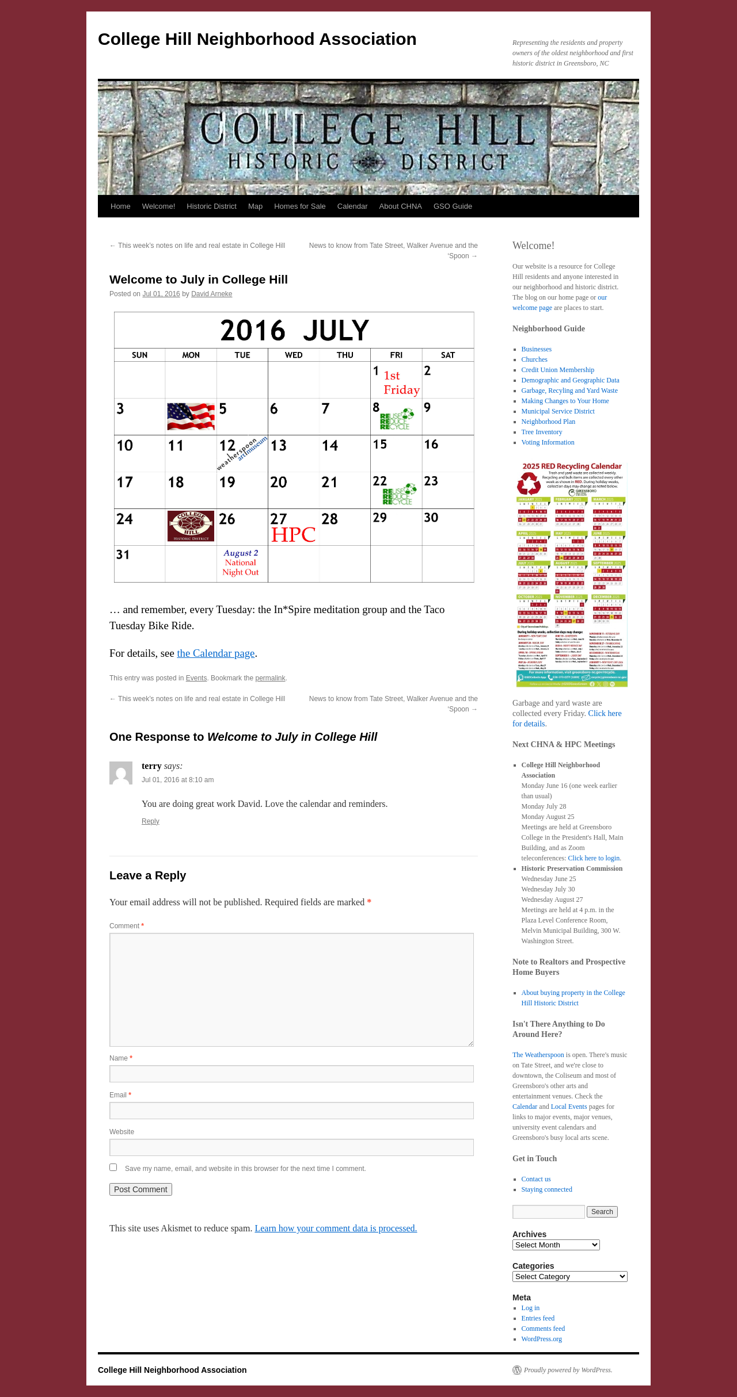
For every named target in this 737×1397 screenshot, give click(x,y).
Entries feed (538, 1318)
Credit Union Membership (558, 370)
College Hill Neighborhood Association (257, 38)
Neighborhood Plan (549, 422)
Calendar (352, 206)
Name (120, 1058)
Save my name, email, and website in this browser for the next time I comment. (245, 1169)
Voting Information (548, 442)
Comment (126, 926)
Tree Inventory (542, 432)
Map (255, 206)
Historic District (212, 206)
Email (120, 1095)
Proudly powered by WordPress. (568, 1370)
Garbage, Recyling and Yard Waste (570, 390)
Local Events (569, 1107)
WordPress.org (542, 1339)
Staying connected (547, 1189)
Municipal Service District (558, 411)
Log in (531, 1308)
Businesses (537, 349)
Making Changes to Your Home (565, 401)
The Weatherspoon (538, 1055)
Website (121, 1132)
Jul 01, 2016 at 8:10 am (178, 780)
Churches (535, 359)
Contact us (536, 1179)
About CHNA (400, 206)
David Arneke (211, 294)
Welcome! (159, 206)
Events (196, 678)
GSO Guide (453, 206)
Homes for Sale (300, 206)
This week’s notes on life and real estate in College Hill (197, 246)
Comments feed (543, 1329)
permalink (270, 678)
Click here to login (594, 858)
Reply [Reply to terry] (150, 821)
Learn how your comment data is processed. (335, 1228)
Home (121, 206)
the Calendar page (215, 653)
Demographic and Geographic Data (571, 380)
